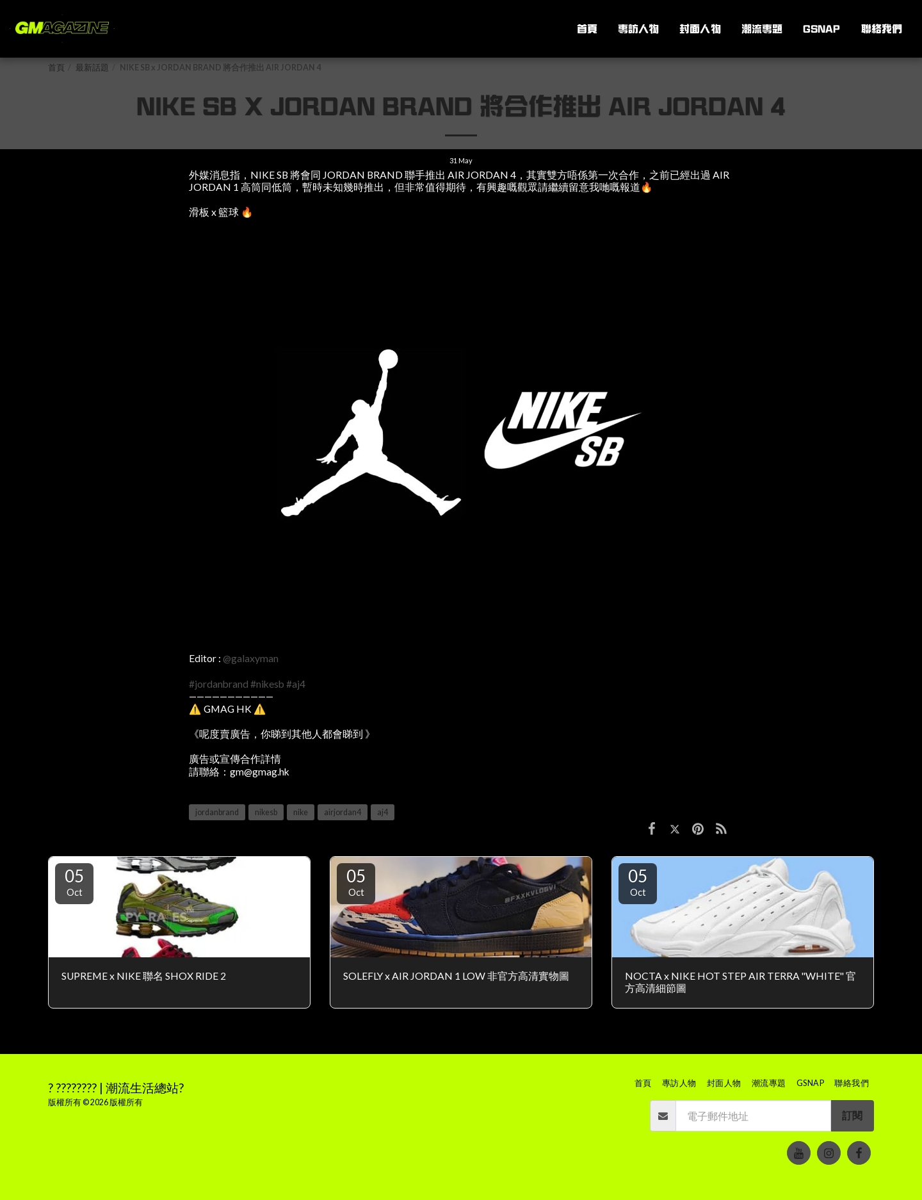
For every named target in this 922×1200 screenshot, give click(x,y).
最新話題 (92, 67)
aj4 (382, 812)
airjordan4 (342, 812)
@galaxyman (251, 658)
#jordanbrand (218, 684)
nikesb (266, 812)
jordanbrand (217, 812)
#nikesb (267, 684)
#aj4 (295, 684)
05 (74, 882)
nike (300, 812)
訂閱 (852, 1115)
